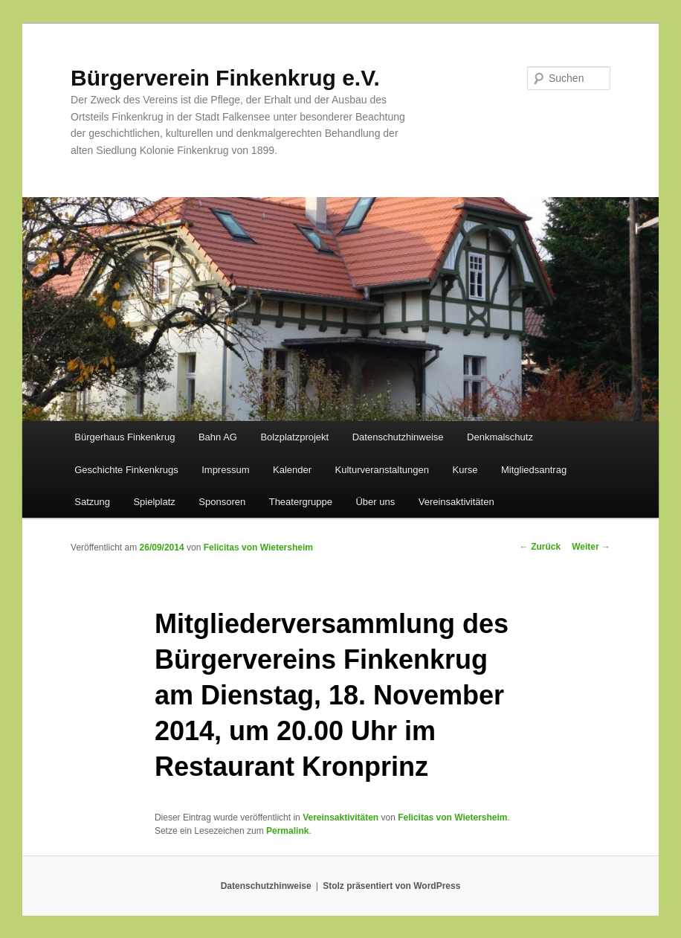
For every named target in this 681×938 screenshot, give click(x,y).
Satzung (92, 501)
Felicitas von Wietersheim (258, 547)
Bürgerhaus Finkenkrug (124, 437)
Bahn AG (218, 437)
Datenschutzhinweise (398, 437)
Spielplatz (154, 501)
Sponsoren (222, 501)
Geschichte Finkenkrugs (126, 469)
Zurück (540, 547)
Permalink (287, 831)
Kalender (292, 469)
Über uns (375, 501)
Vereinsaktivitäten (456, 501)
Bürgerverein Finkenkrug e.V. (225, 77)
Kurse (465, 469)
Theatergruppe (300, 501)
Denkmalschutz (500, 437)
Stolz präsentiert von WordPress (391, 886)
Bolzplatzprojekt (294, 437)
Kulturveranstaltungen (382, 469)
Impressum (225, 469)
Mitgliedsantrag (534, 469)
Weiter (591, 547)
